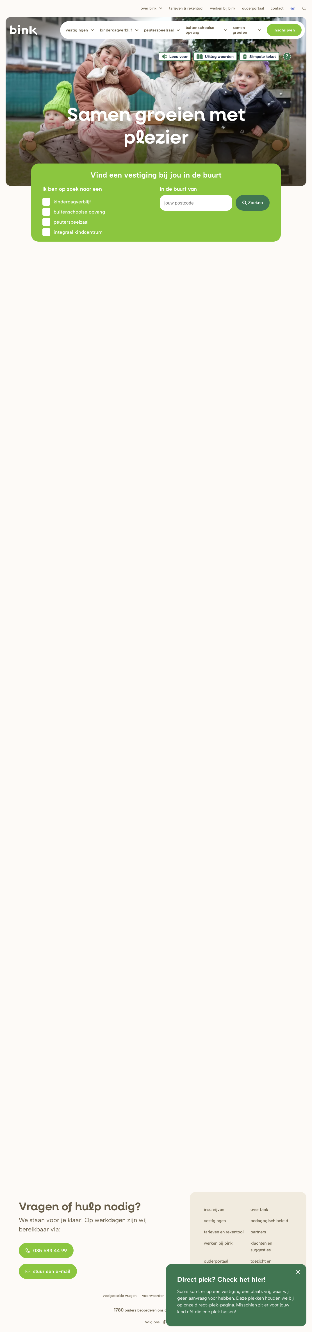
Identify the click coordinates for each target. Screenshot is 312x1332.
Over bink (259, 1209)
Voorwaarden (153, 1296)
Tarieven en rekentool (224, 1232)
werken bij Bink (218, 1243)
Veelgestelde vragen (119, 1296)
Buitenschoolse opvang (200, 30)
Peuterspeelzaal (159, 30)
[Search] (196, 203)
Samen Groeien (240, 30)
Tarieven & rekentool (186, 8)
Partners (258, 1232)
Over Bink (148, 8)
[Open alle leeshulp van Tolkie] (287, 56)
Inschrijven (284, 30)
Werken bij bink (222, 8)
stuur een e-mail (48, 1271)
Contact (277, 8)
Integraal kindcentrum (78, 232)
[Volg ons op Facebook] (164, 1322)
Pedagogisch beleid (269, 1220)
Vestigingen (77, 30)
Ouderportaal (253, 8)
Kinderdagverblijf (116, 30)
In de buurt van (178, 188)
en (292, 8)
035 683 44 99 (46, 1250)
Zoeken (252, 202)
